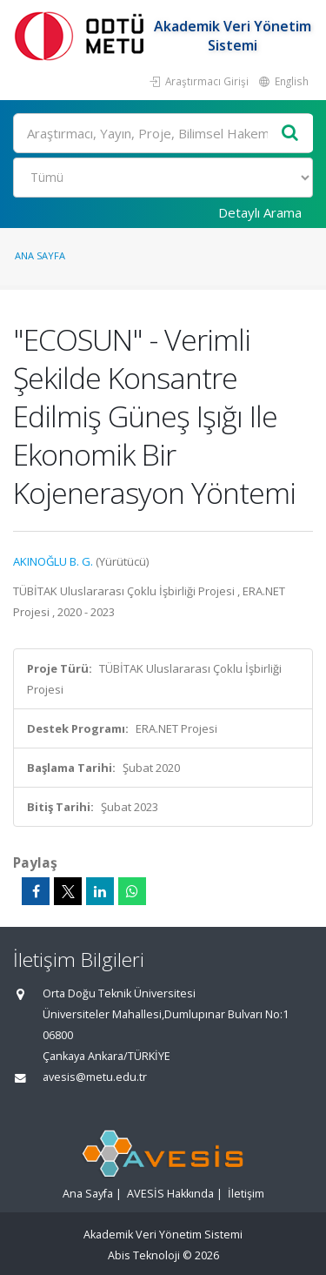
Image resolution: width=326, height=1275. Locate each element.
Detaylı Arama (260, 212)
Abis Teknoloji (144, 1255)
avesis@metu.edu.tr (95, 1077)
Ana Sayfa (40, 255)
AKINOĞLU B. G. (53, 561)
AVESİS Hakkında (170, 1193)
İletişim (246, 1193)
